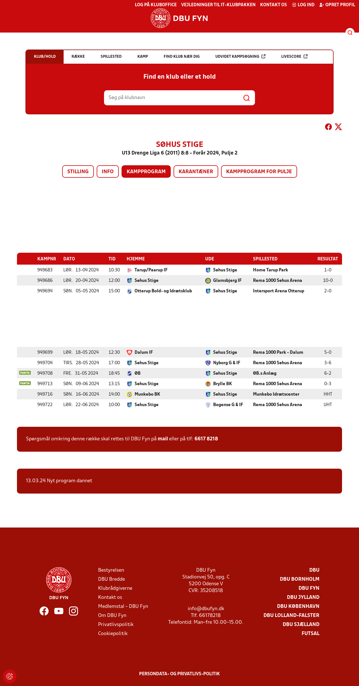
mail (163, 438)
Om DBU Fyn (112, 615)
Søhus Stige (225, 270)
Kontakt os (273, 5)
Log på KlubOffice (156, 5)
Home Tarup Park (270, 270)
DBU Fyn (309, 588)
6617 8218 (206, 438)
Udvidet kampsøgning (240, 56)
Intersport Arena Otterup (278, 291)
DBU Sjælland (301, 624)
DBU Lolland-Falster (291, 615)
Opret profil (337, 4)
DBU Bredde (111, 579)
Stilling (78, 172)
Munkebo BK (147, 394)
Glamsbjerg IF (227, 280)
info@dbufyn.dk (206, 608)
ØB (137, 373)
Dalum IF (144, 352)
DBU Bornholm (299, 579)
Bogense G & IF (228, 405)
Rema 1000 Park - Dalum (278, 352)
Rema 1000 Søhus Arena (277, 280)
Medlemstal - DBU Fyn (123, 606)
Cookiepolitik (112, 633)
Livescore (294, 56)
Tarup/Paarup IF (151, 270)
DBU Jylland (303, 597)
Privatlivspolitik (115, 624)
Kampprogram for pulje (259, 172)
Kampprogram (146, 172)
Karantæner (196, 172)
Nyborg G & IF (226, 363)
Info (108, 172)
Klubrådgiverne (115, 588)
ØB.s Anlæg (264, 373)
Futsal (310, 633)
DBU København (298, 606)
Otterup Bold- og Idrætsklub (163, 291)
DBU (314, 570)
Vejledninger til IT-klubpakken (218, 5)
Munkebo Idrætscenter (276, 394)
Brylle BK (222, 384)
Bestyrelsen (111, 570)
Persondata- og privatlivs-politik (179, 674)
